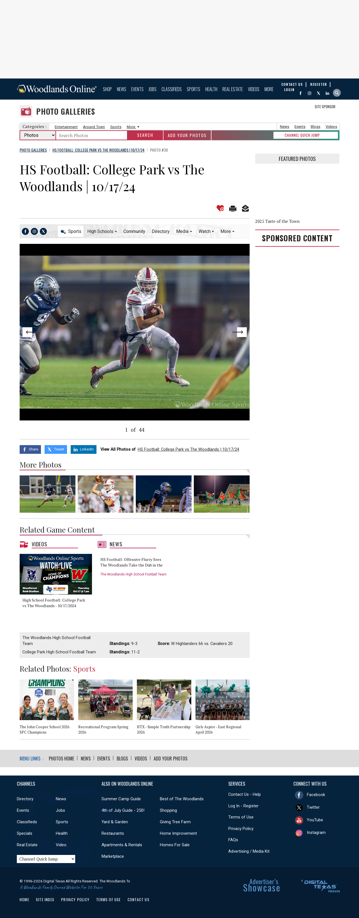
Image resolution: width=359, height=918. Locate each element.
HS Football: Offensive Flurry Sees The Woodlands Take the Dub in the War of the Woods (131, 565)
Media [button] (182, 231)
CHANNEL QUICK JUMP (302, 135)
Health (211, 89)
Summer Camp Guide (121, 798)
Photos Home (61, 758)
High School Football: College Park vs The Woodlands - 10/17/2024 (53, 602)
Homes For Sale (175, 844)
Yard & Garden (115, 821)
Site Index (45, 899)
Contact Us (138, 899)
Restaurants (113, 833)
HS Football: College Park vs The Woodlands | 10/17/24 (188, 449)
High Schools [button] (100, 231)
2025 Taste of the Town (277, 221)
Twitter (313, 807)
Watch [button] (205, 231)
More (268, 89)
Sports (193, 89)
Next (227, 332)
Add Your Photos (187, 135)
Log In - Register (243, 805)
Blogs (315, 126)
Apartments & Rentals (122, 844)
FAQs (233, 839)
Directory (161, 231)
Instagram (316, 832)
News (121, 89)
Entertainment (66, 127)
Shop (107, 89)
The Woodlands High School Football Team (133, 574)
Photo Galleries (65, 111)
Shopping (168, 810)
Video (61, 844)
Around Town (94, 127)
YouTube (315, 819)
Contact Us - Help (244, 794)
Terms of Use (241, 817)
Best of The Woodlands (182, 798)
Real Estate (232, 89)
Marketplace (113, 856)
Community (134, 231)
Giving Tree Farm (175, 821)
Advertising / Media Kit (249, 851)
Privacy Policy (241, 828)
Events (137, 89)
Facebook (316, 794)
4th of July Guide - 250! (123, 810)
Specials (24, 833)
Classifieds (172, 89)
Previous (43, 332)
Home (24, 899)
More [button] (225, 231)
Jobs (153, 89)
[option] (58, 587)
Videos (253, 89)
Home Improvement (178, 833)
